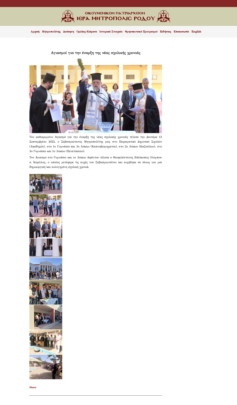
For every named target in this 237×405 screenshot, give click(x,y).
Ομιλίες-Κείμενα (86, 31)
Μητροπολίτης (51, 31)
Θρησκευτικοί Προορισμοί (141, 31)
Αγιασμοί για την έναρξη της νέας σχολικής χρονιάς (95, 52)
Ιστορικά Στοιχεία (110, 31)
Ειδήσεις (165, 31)
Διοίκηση (68, 31)
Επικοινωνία (181, 31)
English (196, 31)
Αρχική (35, 31)
